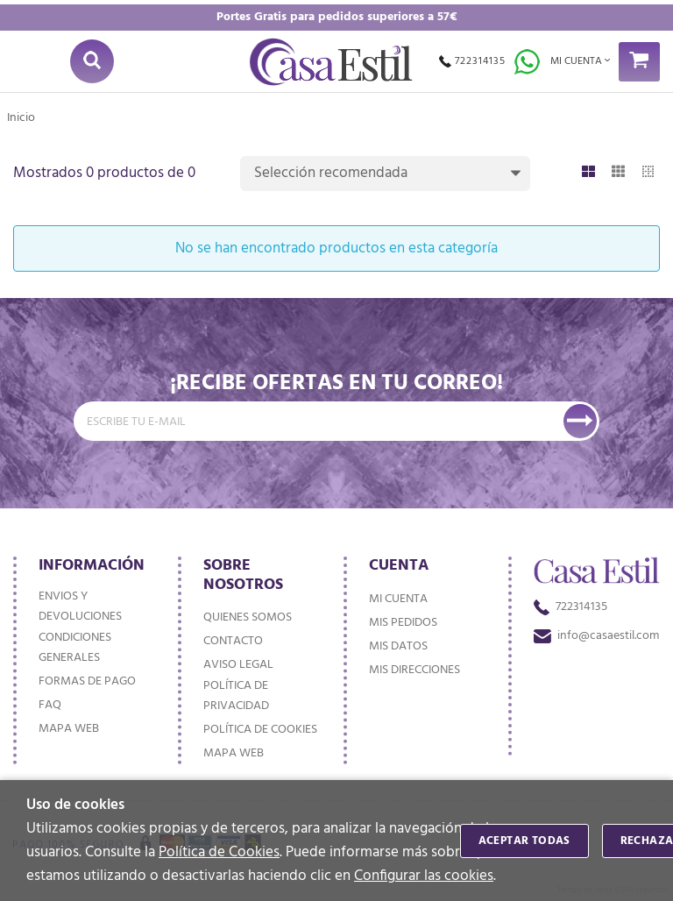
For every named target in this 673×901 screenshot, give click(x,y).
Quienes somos (247, 617)
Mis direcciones (414, 670)
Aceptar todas (524, 841)
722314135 (472, 61)
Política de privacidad (236, 696)
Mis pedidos (403, 623)
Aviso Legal (238, 665)
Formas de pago (87, 681)
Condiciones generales (75, 648)
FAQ (50, 705)
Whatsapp (527, 61)
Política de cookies (260, 730)
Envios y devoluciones (80, 606)
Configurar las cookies (423, 876)
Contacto (233, 641)
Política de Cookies (219, 852)
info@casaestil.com (596, 636)
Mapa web (69, 729)
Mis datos (398, 646)
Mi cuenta (398, 599)
